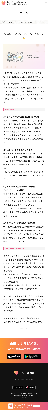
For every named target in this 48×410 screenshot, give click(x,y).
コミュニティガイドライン (18, 383)
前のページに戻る (24, 328)
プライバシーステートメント (32, 380)
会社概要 (9, 380)
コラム (10, 22)
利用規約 (17, 380)
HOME (4, 22)
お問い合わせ (33, 383)
